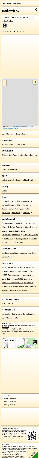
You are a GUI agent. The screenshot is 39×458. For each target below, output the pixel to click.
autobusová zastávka (10, 253)
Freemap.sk (27, 126)
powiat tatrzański (8, 134)
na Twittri (21, 431)
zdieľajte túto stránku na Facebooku (14, 430)
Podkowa (19, 223)
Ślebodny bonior (8, 223)
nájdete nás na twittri (10, 398)
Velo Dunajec (7, 303)
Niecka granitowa (22, 239)
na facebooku (16, 430)
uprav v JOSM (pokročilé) (26, 325)
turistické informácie (9, 169)
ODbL (25, 448)
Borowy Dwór (7, 144)
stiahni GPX (5, 330)
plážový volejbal (8, 180)
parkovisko (17, 3)
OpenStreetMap (17, 126)
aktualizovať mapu (13, 325)
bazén (4, 231)
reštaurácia (24, 155)
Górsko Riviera (30, 227)
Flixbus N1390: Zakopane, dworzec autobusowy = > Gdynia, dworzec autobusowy (17, 283)
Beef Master (13, 155)
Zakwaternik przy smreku (11, 235)
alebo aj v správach (10, 405)
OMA (9, 3)
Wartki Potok (8, 239)
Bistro (4, 155)
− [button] (5, 84)
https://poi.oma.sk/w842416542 (10, 128)
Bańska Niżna (21, 134)
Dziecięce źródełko (15, 227)
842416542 (5, 327)
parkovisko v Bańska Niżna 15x (13, 314)
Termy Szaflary (19, 144)
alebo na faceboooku (10, 402)
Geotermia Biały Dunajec (25, 180)
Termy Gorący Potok (30, 235)
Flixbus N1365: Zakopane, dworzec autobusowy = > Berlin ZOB (18, 275)
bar (31, 155)
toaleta (4, 191)
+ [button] (5, 81)
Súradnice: (6, 31)
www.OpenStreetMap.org (26, 446)
